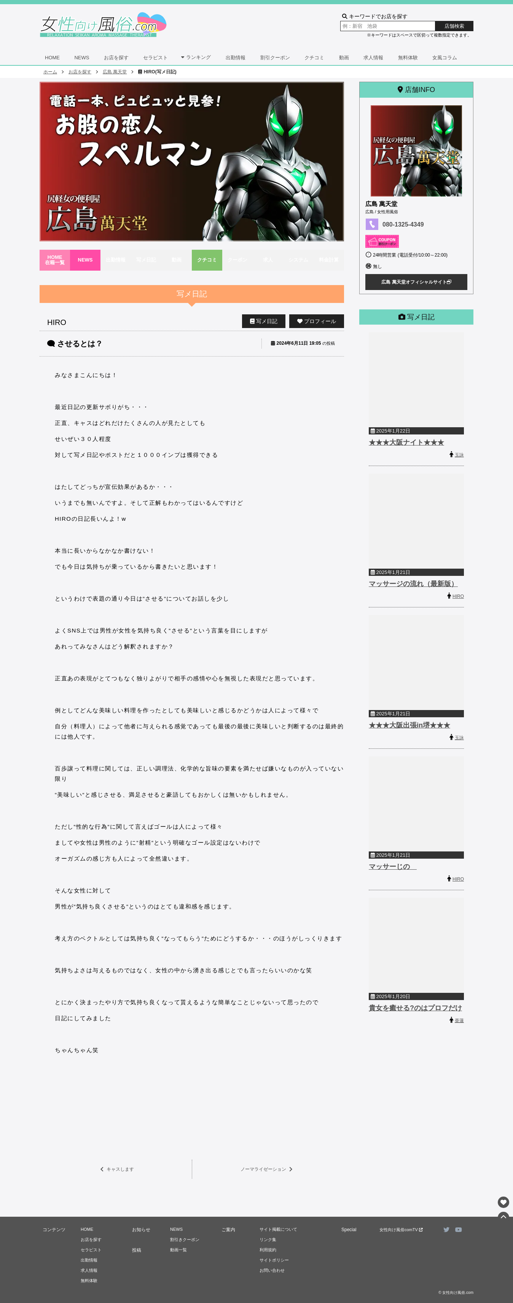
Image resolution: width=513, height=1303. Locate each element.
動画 (344, 57)
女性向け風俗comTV (401, 1229)
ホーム (50, 72)
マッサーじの (393, 866)
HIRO (458, 596)
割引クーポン (275, 57)
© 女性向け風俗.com (455, 1292)
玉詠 (459, 455)
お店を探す (116, 57)
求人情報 (373, 57)
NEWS (81, 57)
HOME (52, 57)
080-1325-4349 (403, 224)
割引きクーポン (184, 1239)
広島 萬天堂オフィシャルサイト (416, 282)
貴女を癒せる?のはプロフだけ (415, 1008)
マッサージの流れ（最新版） (413, 584)
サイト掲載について (278, 1229)
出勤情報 (235, 57)
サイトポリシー (274, 1260)
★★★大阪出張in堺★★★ (409, 725)
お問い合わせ (272, 1270)
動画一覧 (178, 1250)
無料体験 (408, 57)
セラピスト (155, 57)
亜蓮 (459, 1020)
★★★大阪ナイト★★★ (406, 442)
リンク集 (268, 1239)
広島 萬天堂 (115, 72)
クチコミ (314, 57)
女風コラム (444, 57)
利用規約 (268, 1250)
